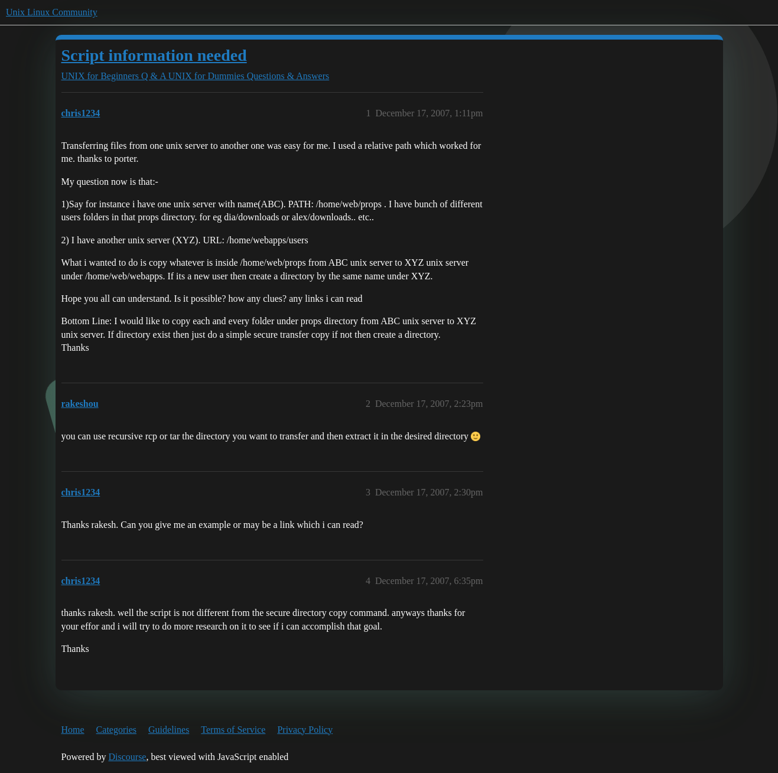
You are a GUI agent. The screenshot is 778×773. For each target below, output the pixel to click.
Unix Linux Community (51, 12)
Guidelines (168, 730)
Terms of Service (233, 730)
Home (72, 730)
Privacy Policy (305, 730)
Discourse (127, 757)
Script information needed (154, 55)
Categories (116, 730)
